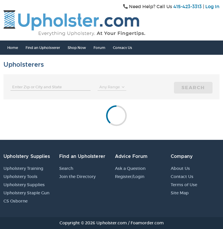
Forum (99, 47)
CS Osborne (15, 201)
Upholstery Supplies (24, 184)
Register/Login (129, 176)
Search (193, 87)
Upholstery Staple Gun (26, 192)
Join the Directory (77, 176)
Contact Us (122, 47)
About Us (180, 168)
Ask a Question (130, 168)
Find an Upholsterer (43, 47)
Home (12, 47)
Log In (212, 6)
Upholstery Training (23, 168)
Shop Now (77, 47)
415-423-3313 (187, 6)
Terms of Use (184, 184)
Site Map (180, 192)
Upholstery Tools (20, 176)
